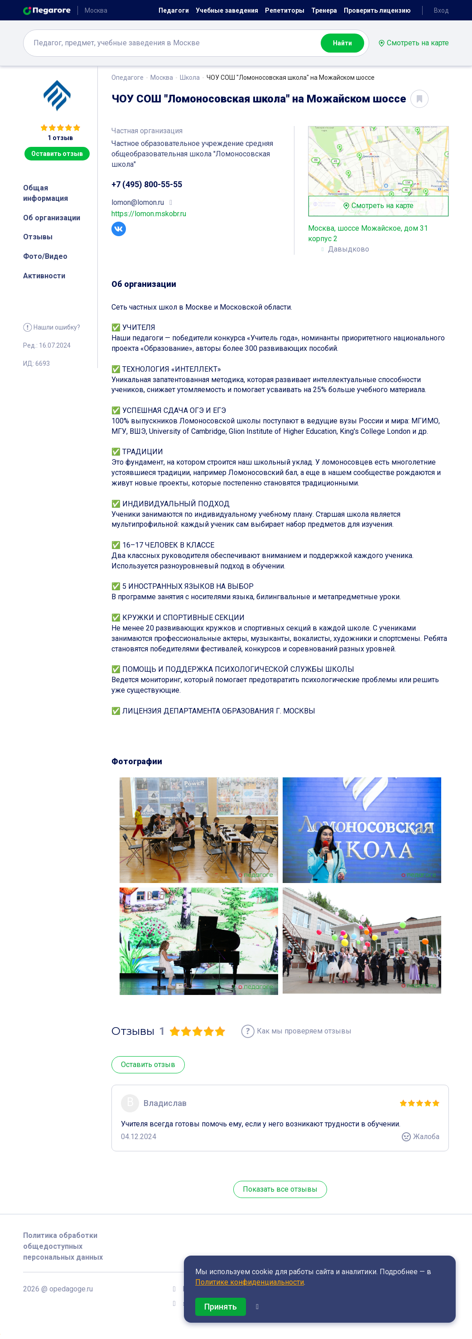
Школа (190, 77)
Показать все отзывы (280, 1189)
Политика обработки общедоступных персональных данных (63, 1246)
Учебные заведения (227, 10)
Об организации (51, 217)
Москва (161, 77)
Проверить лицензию (377, 10)
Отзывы (38, 237)
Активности (44, 276)
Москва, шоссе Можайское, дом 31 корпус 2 (368, 233)
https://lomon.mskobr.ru (148, 213)
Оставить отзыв (57, 153)
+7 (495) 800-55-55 (146, 184)
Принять (220, 1306)
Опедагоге (127, 77)
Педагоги (174, 10)
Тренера (324, 10)
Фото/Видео (45, 256)
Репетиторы (284, 10)
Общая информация (45, 193)
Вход (441, 10)
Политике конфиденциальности (249, 1282)
